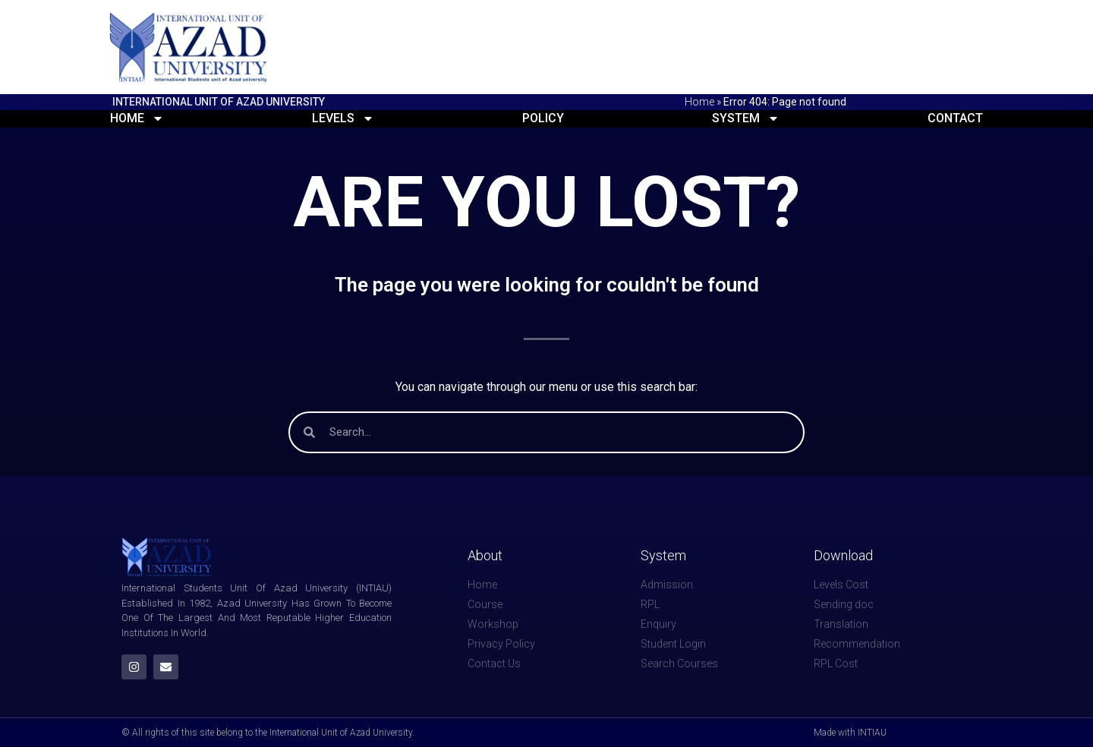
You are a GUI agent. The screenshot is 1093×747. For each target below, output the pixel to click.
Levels (343, 118)
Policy (543, 118)
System (746, 118)
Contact (955, 118)
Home (699, 102)
